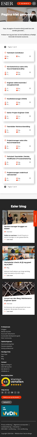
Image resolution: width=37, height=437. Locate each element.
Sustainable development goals (10, 336)
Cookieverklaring (6, 427)
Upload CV (6, 402)
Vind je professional (7, 348)
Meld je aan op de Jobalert (11, 397)
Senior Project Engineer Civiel (18, 113)
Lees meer (8, 239)
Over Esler (4, 354)
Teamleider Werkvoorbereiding (18, 127)
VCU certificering (23, 429)
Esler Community (6, 338)
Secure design (27, 433)
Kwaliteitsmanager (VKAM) (17, 99)
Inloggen (3, 329)
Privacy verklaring (6, 425)
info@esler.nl (5, 371)
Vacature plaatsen (6, 346)
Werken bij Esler (6, 331)
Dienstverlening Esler (7, 344)
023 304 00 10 (24, 3)
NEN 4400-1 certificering (8, 429)
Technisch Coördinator (15, 53)
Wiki (2, 356)
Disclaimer (16, 427)
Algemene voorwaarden (21, 425)
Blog (2, 359)
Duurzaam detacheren (8, 334)
